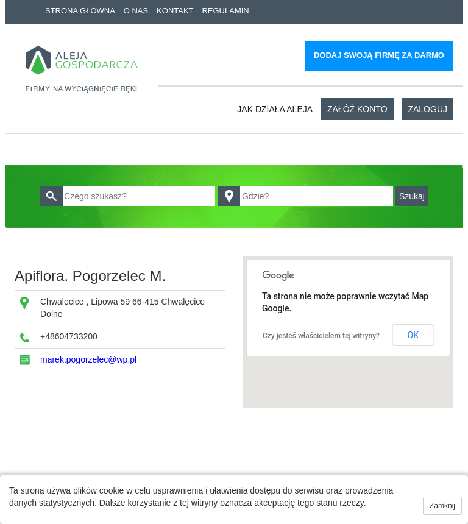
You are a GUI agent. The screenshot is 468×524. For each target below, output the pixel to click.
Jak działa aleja (275, 109)
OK (413, 335)
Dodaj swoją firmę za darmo (379, 55)
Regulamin (225, 10)
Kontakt (175, 10)
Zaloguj (427, 109)
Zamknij (442, 505)
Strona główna (80, 10)
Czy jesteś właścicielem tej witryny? (321, 335)
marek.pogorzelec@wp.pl (88, 359)
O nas (136, 10)
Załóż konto (357, 109)
